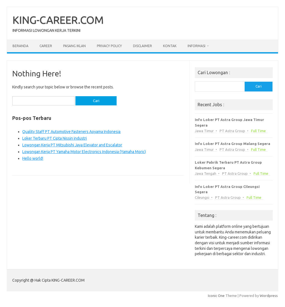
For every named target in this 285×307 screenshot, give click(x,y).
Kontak (169, 46)
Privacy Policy (109, 46)
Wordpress (269, 296)
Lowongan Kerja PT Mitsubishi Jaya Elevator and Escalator (72, 145)
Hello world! (32, 158)
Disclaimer (142, 46)
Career (46, 46)
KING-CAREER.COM (58, 20)
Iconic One (216, 296)
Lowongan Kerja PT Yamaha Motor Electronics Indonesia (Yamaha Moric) (84, 151)
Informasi (196, 46)
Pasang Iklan (74, 46)
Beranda (20, 46)
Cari (258, 86)
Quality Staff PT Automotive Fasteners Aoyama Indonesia (71, 131)
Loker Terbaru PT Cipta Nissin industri (54, 138)
